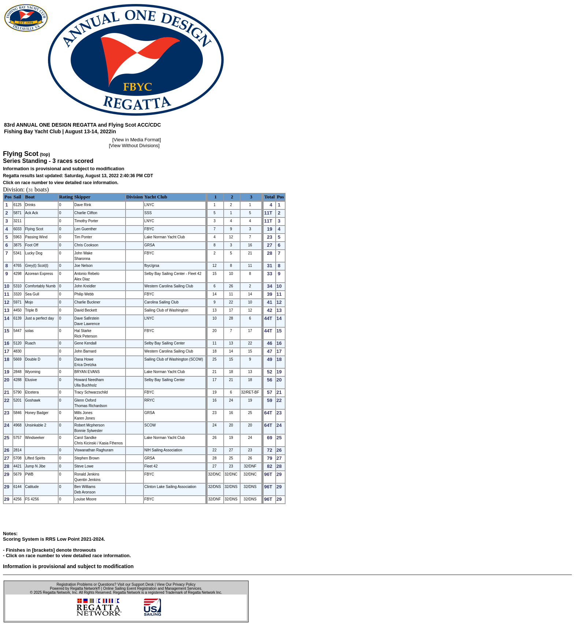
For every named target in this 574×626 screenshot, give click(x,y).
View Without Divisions (134, 145)
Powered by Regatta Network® (75, 588)
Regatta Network (56, 592)
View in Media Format (136, 139)
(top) (45, 154)
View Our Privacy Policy (176, 584)
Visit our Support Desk (136, 584)
